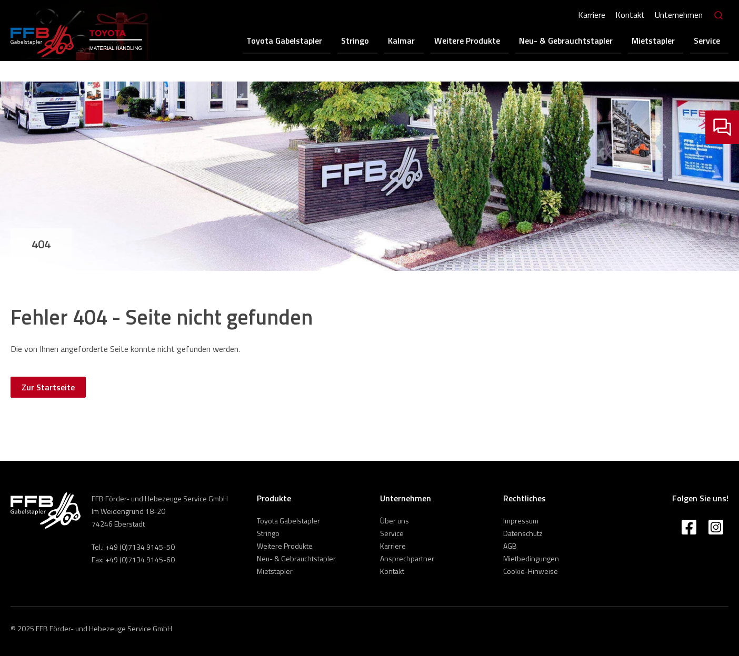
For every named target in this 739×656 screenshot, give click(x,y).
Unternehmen (678, 14)
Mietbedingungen (531, 558)
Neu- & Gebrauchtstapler (583, 40)
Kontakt (629, 14)
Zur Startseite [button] (48, 387)
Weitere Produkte (490, 40)
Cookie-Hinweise (530, 571)
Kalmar (430, 40)
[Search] (717, 16)
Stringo (390, 40)
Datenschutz (523, 533)
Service (712, 40)
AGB (510, 545)
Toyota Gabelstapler (325, 40)
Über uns (394, 520)
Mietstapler (664, 40)
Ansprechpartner (407, 558)
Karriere (590, 14)
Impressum (520, 520)
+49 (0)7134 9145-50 (140, 546)
